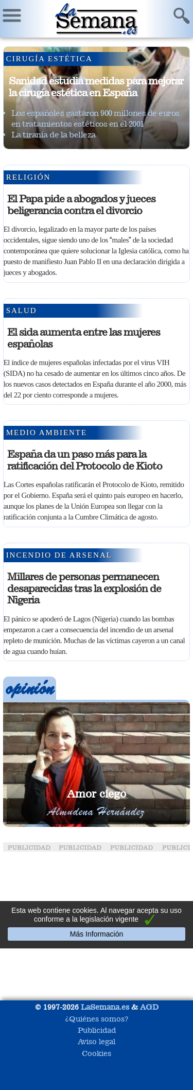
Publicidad (97, 1030)
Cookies (96, 1053)
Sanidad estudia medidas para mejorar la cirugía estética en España (96, 86)
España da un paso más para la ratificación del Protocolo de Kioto (84, 460)
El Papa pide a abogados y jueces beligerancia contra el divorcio (81, 204)
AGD (149, 1006)
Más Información (96, 934)
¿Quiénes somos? (97, 1018)
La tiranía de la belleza (53, 135)
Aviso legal (96, 1041)
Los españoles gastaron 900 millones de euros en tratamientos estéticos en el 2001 (95, 118)
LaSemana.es (105, 1006)
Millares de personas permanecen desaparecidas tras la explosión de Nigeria (84, 588)
